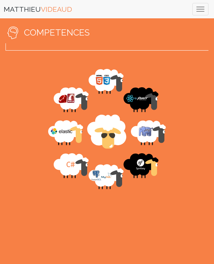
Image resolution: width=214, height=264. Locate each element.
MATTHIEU (38, 9)
